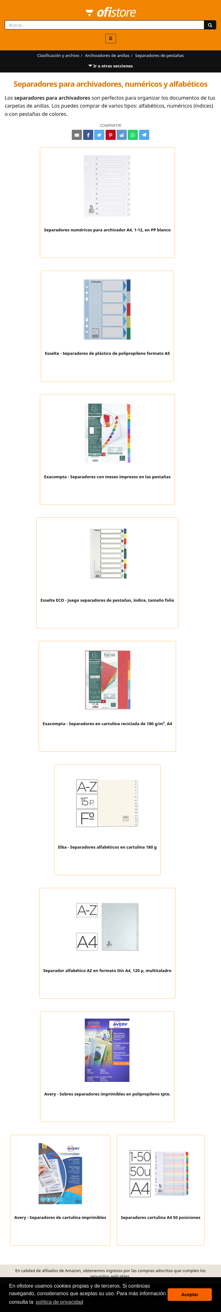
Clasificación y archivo (58, 55)
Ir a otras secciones (110, 67)
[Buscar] (210, 24)
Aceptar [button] (189, 1294)
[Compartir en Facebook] (88, 135)
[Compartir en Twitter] (99, 135)
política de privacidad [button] (59, 1302)
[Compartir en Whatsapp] (133, 135)
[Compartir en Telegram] (144, 135)
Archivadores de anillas (107, 55)
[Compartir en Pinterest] (111, 135)
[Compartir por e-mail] (77, 135)
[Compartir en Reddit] (122, 135)
